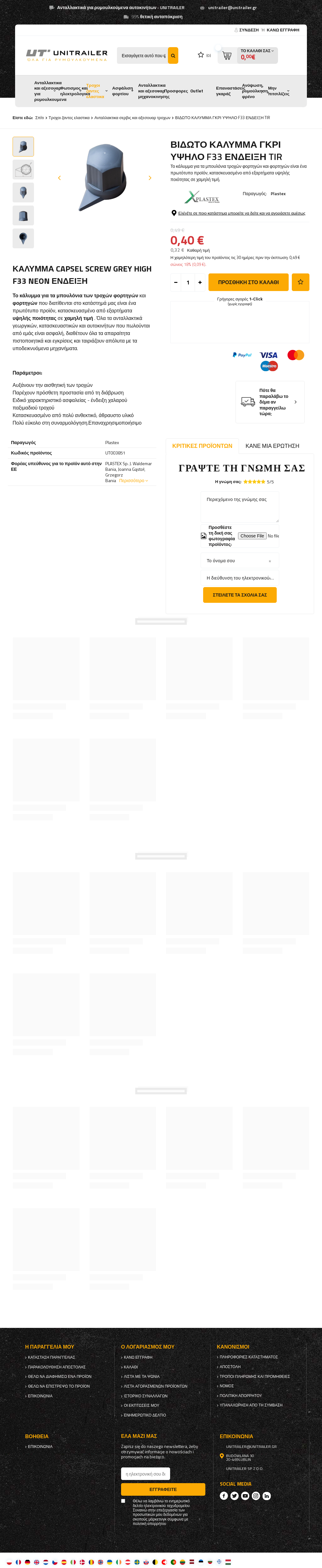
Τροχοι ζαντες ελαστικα (95, 90)
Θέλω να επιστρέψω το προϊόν (59, 1386)
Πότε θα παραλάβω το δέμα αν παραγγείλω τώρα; (273, 402)
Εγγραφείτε (163, 1489)
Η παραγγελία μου (49, 1347)
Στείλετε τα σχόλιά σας (240, 594)
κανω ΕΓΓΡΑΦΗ (283, 30)
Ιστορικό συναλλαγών (146, 1396)
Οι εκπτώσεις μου (141, 1405)
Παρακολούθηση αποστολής (57, 1367)
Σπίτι (39, 117)
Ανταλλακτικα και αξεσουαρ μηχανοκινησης (153, 90)
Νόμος (227, 1386)
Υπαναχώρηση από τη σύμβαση (251, 1405)
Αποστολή (230, 1367)
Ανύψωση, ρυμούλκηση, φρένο (255, 90)
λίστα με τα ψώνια (142, 1376)
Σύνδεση (249, 30)
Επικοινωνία (40, 1396)
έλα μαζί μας (139, 1436)
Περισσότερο (131, 480)
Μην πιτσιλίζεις (278, 91)
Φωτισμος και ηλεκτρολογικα (75, 91)
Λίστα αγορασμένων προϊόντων (155, 1386)
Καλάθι (131, 1367)
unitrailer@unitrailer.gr (232, 7)
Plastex (278, 193)
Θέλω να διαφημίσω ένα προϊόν (60, 1376)
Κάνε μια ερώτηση (272, 446)
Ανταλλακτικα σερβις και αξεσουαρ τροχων (132, 117)
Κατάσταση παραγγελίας (51, 1357)
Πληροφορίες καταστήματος (249, 1357)
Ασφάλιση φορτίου (122, 91)
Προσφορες (176, 91)
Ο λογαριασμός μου (148, 1347)
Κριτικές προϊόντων (202, 446)
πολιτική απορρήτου (241, 1396)
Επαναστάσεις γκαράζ (230, 91)
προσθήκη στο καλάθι (248, 282)
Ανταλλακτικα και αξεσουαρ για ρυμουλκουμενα (50, 91)
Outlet (196, 91)
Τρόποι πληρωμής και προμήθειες (255, 1376)
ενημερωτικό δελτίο (145, 1415)
